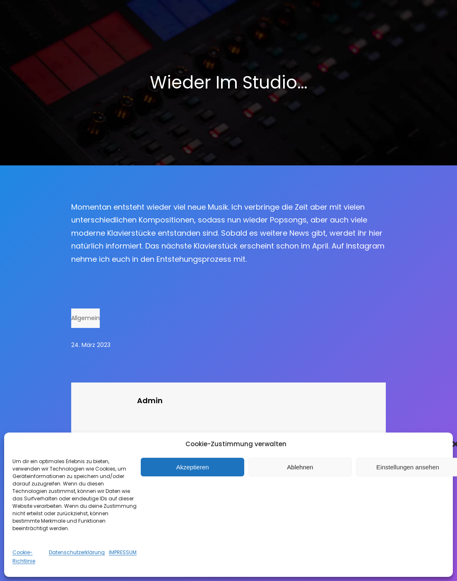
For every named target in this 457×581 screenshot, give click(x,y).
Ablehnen (300, 467)
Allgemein (85, 318)
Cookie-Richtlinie (23, 556)
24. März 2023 (91, 345)
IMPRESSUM (123, 552)
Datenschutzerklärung (77, 552)
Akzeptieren (192, 467)
